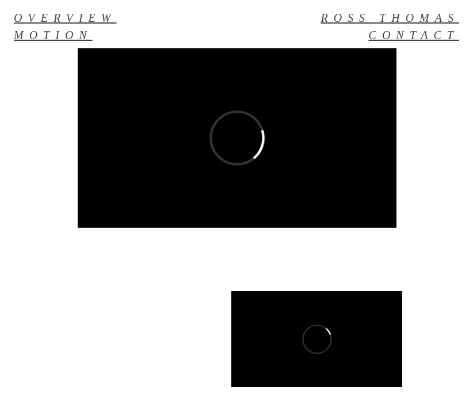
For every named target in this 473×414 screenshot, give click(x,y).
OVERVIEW (65, 18)
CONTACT (414, 35)
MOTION (53, 35)
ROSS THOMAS (390, 18)
